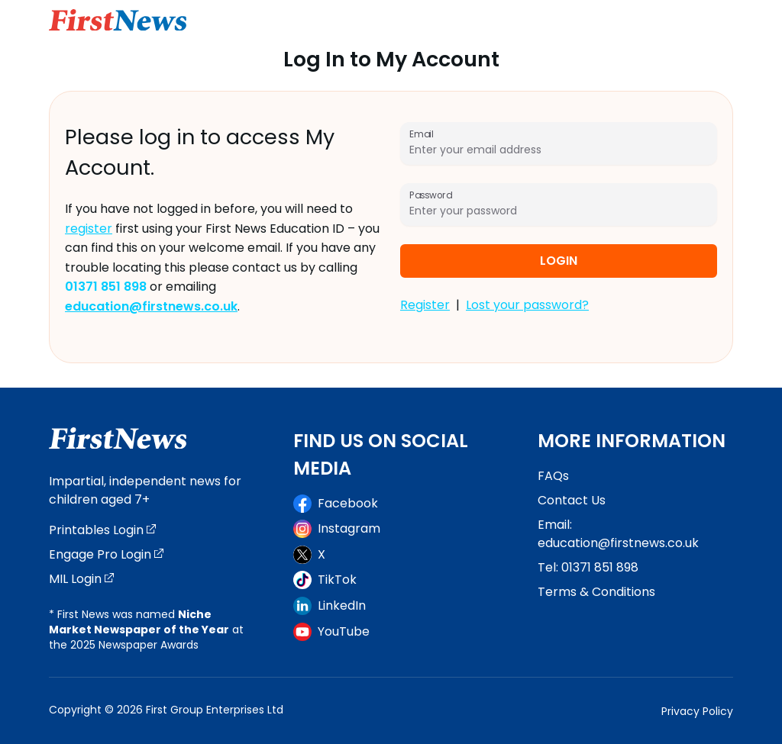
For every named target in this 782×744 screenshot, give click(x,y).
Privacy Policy (697, 711)
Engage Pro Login (106, 554)
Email (421, 133)
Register (425, 305)
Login (558, 260)
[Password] (558, 210)
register (88, 228)
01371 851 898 (599, 567)
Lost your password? (527, 305)
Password (430, 194)
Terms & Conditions (596, 592)
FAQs (553, 476)
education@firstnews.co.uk (618, 543)
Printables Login (102, 530)
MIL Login (81, 579)
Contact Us (572, 500)
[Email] (558, 149)
